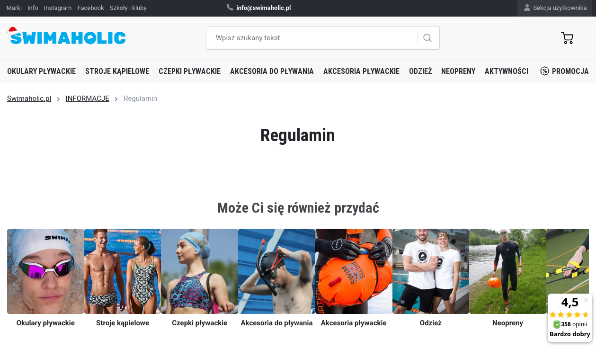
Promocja (564, 71)
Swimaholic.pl (29, 98)
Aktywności (506, 71)
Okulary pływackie (41, 71)
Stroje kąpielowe (117, 71)
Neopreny (458, 71)
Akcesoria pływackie (361, 71)
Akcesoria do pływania (272, 71)
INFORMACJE (87, 98)
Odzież (420, 71)
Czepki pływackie (190, 71)
